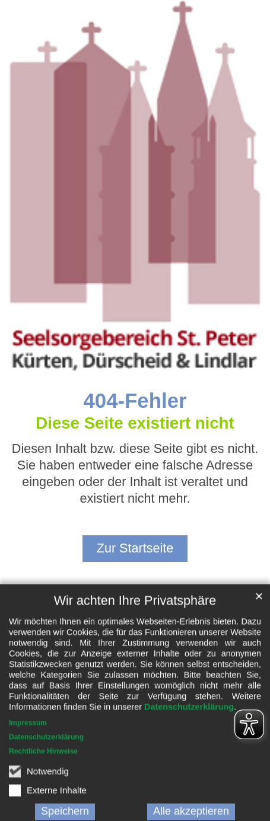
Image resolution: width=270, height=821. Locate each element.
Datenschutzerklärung (189, 758)
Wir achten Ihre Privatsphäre (135, 651)
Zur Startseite (135, 548)
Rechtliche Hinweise (43, 802)
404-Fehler (134, 400)
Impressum (28, 774)
